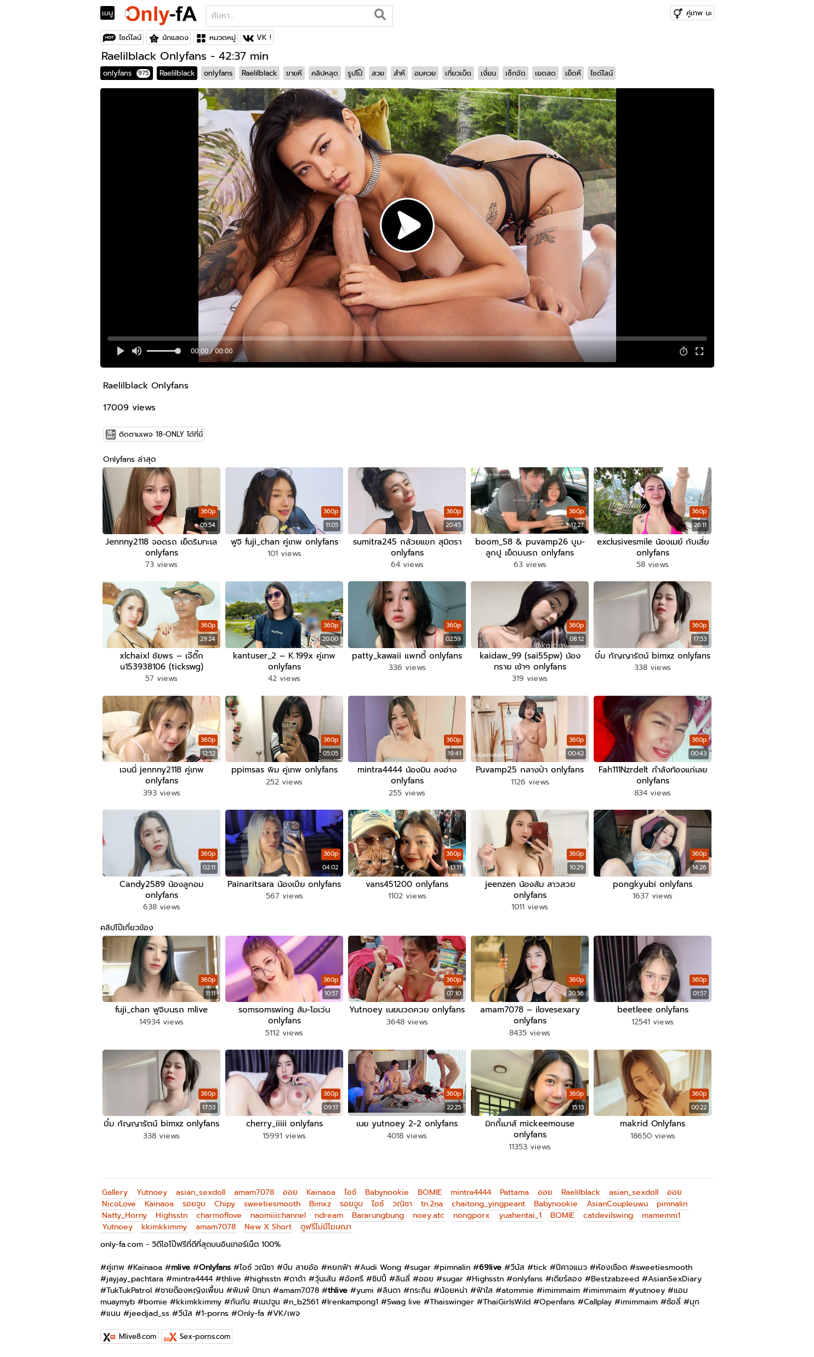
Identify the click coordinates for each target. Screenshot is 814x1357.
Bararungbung (378, 1213)
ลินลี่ (402, 1277)
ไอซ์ (350, 1190)
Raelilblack (177, 73)
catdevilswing (608, 1213)
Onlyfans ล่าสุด (129, 459)
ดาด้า (297, 1277)
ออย (290, 1190)
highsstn (265, 1277)
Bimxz (320, 1202)
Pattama (514, 1190)
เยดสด (545, 73)
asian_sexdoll (200, 1190)
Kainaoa (320, 1190)
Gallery (115, 1190)
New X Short (268, 1225)
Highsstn (171, 1213)
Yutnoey (151, 1190)
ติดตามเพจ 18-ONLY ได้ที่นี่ (161, 434)
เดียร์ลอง (566, 1277)
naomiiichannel (278, 1213)
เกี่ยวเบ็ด (458, 73)
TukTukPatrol (129, 1289)
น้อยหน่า (454, 1289)
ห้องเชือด (611, 1266)
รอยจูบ (194, 1202)
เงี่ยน (488, 73)
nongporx (471, 1213)
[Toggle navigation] (111, 13)
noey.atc (429, 1213)
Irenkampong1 (352, 1300)
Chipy (224, 1202)
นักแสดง (175, 37)
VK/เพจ (286, 1312)
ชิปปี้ (379, 1277)
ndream (329, 1213)
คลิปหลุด (324, 73)
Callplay (598, 1300)
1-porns (215, 1312)
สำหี (399, 73)
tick (540, 1266)
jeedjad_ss (149, 1312)
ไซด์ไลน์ (130, 37)
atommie (518, 1289)
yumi (365, 1289)
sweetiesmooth (272, 1202)
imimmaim (561, 1289)
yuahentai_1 (520, 1213)
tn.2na (432, 1202)
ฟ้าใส (484, 1289)
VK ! (264, 37)
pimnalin (672, 1202)
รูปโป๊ (355, 73)
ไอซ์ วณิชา (257, 1266)
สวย (378, 73)
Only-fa (250, 1312)
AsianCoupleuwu (617, 1202)
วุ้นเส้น (325, 1277)
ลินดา (392, 1289)
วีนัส (517, 1266)
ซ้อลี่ (674, 1300)
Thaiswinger (452, 1300)
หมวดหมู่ (222, 37)
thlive (231, 1277)
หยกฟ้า (339, 1266)
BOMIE (430, 1190)
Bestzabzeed (615, 1277)
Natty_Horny (124, 1213)
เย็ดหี (573, 73)
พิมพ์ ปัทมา (251, 1289)
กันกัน (240, 1300)
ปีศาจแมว (571, 1266)
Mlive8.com (137, 1335)
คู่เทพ (115, 1266)
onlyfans (126, 73)
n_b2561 (303, 1300)
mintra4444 (471, 1190)
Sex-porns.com (205, 1335)
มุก (694, 1300)
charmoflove (219, 1213)
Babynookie (387, 1190)
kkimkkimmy (164, 1225)
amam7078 (254, 1190)
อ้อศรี (354, 1277)
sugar (420, 1266)
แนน (113, 1312)
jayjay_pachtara (134, 1277)
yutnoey (650, 1289)
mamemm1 (661, 1213)
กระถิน (420, 1289)
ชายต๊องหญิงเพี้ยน (192, 1289)
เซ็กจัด (515, 73)
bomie (155, 1300)
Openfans (557, 1300)
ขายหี (294, 73)
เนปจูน (269, 1300)
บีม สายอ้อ (300, 1266)
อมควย (425, 73)
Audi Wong (380, 1266)
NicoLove (119, 1202)
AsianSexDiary (675, 1277)
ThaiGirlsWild (507, 1300)
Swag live (404, 1300)
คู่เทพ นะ (699, 13)
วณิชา (402, 1202)
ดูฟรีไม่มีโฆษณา (325, 1225)
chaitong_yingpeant (488, 1202)
